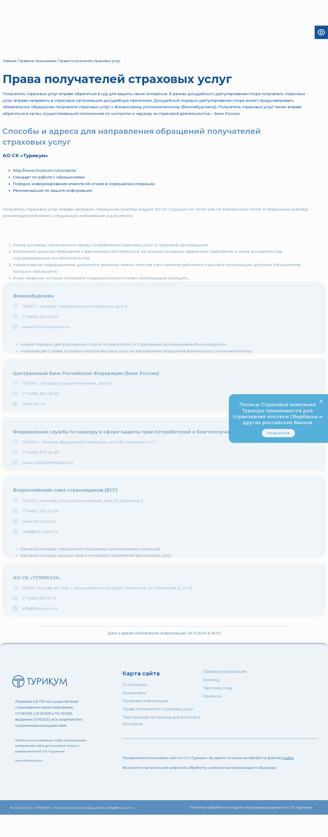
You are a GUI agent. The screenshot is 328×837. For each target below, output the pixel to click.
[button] (321, 398)
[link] (278, 436)
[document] (164, 418)
